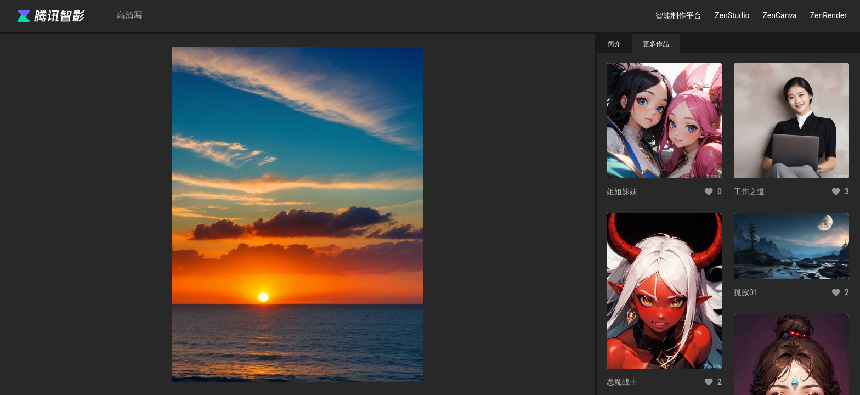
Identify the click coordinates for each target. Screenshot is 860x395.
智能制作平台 (678, 15)
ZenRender (828, 15)
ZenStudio (732, 15)
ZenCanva (780, 15)
